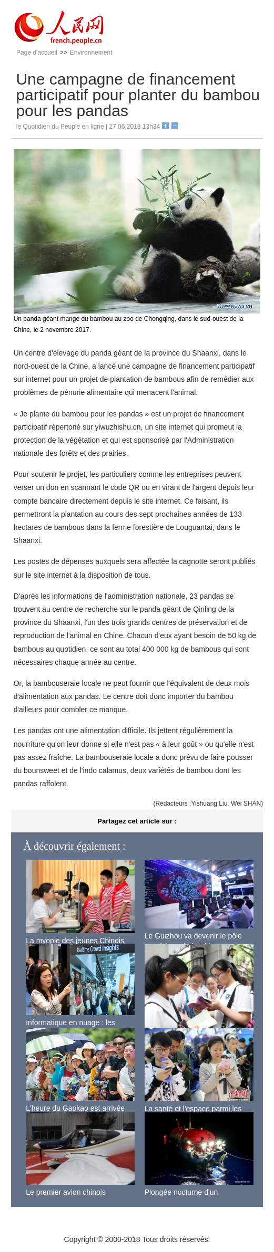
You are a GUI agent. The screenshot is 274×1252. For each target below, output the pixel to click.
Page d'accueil (36, 52)
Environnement (91, 52)
